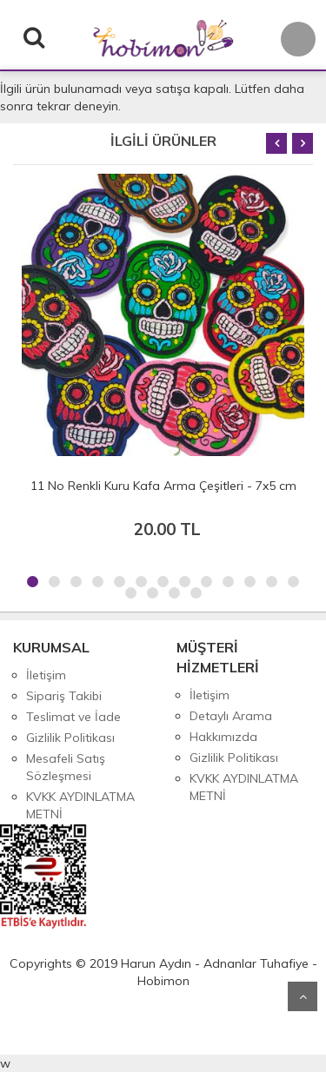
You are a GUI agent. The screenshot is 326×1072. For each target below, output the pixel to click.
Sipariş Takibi (64, 696)
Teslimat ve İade (73, 717)
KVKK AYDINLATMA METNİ (80, 805)
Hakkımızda (223, 736)
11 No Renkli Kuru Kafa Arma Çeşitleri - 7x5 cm (163, 485)
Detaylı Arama (231, 716)
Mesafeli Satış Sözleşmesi (65, 767)
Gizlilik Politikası (70, 737)
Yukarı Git (302, 996)
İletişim (46, 675)
